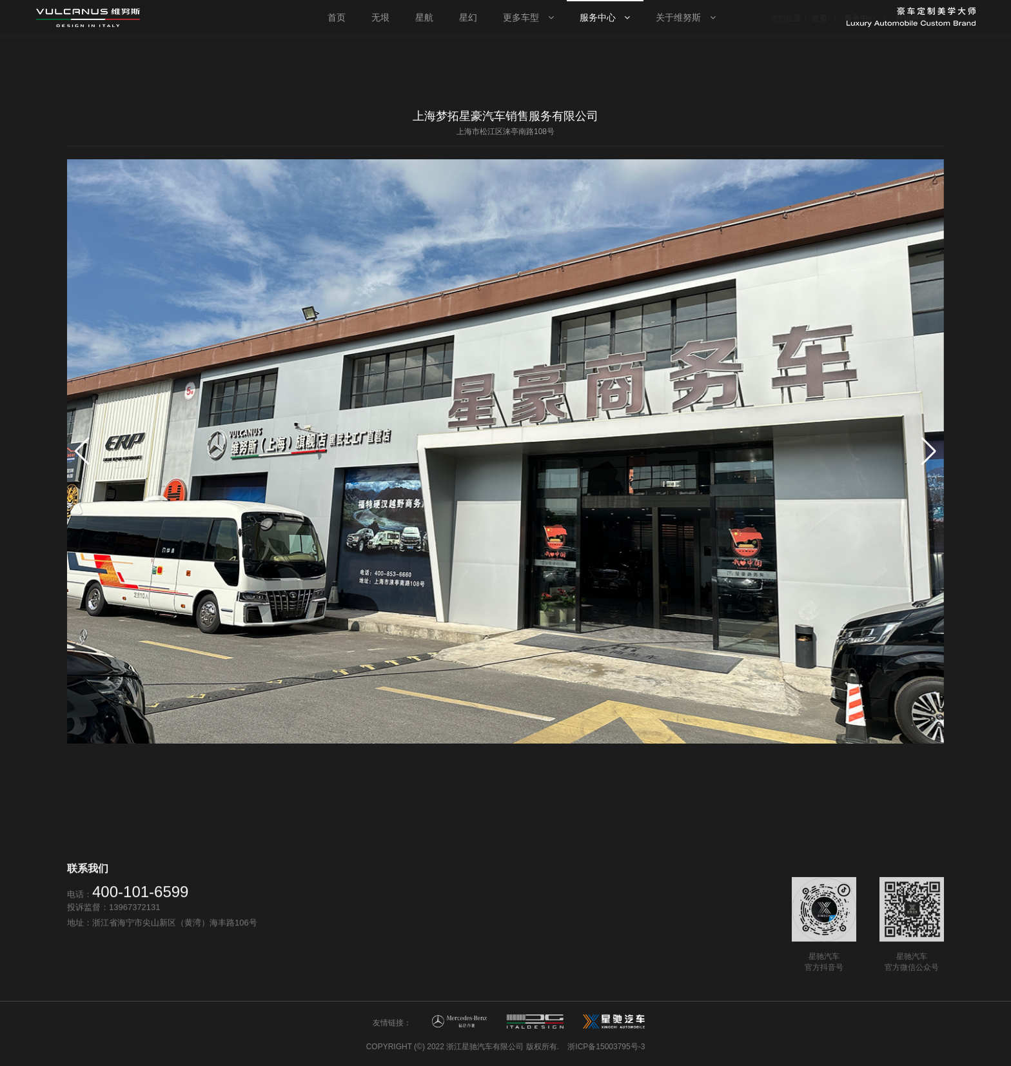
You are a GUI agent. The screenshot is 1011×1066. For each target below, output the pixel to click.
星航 (338, 940)
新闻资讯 (646, 969)
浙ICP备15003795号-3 (606, 1046)
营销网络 (496, 939)
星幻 (338, 955)
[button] (928, 451)
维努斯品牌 (650, 953)
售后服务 (496, 955)
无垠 (338, 924)
